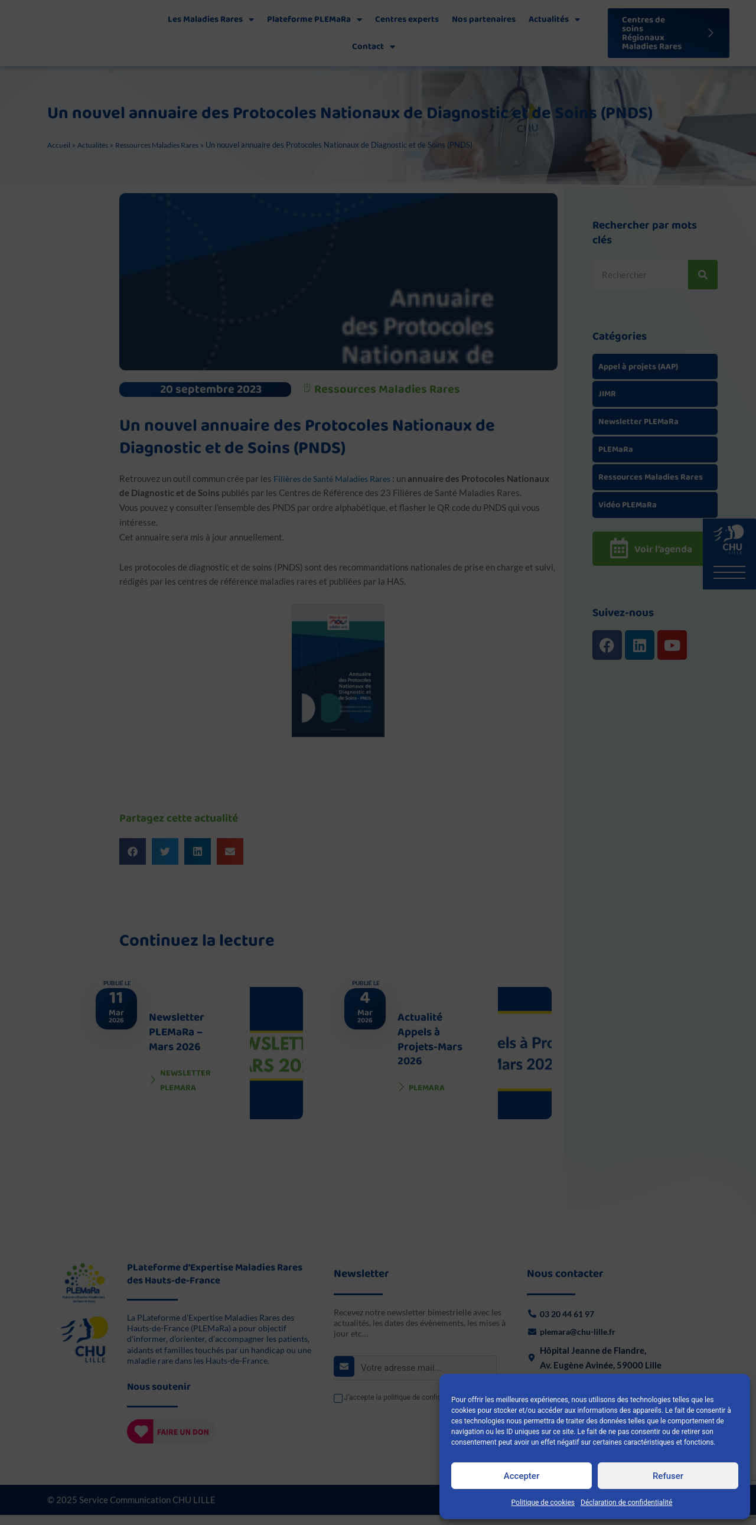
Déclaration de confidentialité (626, 1502)
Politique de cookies (543, 1502)
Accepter (521, 1476)
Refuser (668, 1476)
